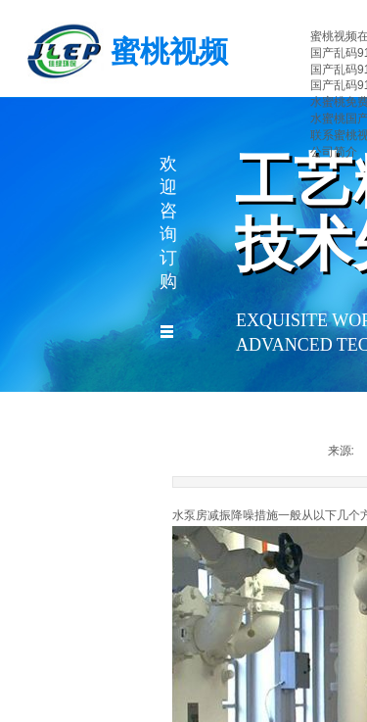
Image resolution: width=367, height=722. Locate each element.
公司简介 (333, 152)
